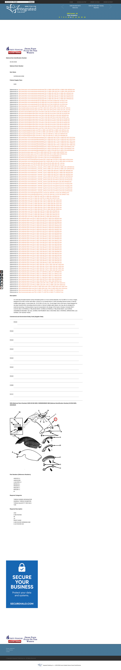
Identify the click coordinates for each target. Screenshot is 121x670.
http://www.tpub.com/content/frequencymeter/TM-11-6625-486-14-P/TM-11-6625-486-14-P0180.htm (46, 161)
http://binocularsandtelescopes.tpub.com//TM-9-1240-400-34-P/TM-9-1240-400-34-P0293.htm (44, 122)
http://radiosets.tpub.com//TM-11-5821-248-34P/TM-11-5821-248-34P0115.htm (40, 253)
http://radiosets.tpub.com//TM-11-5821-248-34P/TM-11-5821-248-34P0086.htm (40, 251)
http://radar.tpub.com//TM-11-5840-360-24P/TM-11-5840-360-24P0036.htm (39, 211)
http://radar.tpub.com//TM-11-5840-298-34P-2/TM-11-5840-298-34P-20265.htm (40, 209)
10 (68, 17)
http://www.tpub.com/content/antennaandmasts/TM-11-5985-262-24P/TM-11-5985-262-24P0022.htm (46, 93)
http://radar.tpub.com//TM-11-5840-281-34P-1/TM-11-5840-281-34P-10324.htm (40, 202)
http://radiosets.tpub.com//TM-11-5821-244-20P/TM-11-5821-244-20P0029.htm (40, 233)
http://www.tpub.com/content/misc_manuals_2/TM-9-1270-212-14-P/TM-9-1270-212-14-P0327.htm (45, 185)
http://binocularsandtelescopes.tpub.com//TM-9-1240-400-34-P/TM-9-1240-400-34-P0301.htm (44, 124)
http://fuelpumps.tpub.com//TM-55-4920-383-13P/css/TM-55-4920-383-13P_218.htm (42, 163)
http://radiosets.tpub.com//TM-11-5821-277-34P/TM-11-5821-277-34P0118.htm (40, 277)
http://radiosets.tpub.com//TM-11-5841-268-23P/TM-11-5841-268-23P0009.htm (40, 279)
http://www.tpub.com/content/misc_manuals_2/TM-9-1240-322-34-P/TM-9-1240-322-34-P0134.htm (45, 179)
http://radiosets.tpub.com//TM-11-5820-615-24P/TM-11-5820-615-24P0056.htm (40, 231)
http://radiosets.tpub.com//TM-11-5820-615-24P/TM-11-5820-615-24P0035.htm (40, 227)
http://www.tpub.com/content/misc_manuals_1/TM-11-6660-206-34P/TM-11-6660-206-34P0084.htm (46, 170)
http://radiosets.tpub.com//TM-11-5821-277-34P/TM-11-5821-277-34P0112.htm (40, 273)
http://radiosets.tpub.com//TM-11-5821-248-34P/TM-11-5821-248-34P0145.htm (40, 255)
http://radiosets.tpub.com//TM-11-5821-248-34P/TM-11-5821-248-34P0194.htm (40, 262)
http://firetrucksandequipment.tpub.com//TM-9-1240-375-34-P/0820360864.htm (40, 157)
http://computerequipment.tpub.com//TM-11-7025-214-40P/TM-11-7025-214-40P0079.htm (43, 133)
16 (85, 17)
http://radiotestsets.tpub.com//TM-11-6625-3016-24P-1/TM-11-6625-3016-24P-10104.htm (43, 288)
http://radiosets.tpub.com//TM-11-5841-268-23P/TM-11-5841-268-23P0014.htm (40, 281)
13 (76, 17)
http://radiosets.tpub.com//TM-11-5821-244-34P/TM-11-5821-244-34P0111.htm (40, 240)
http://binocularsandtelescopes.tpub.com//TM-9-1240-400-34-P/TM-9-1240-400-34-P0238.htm (44, 119)
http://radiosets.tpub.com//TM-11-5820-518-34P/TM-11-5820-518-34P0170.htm (40, 224)
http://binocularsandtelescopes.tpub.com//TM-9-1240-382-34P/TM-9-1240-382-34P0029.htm (44, 115)
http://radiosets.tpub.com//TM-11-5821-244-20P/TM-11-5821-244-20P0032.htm (40, 237)
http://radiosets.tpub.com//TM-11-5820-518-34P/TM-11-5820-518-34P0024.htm (40, 218)
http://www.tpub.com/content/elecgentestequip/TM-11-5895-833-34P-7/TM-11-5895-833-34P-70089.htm (47, 143)
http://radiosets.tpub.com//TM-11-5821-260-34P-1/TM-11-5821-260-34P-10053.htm (41, 266)
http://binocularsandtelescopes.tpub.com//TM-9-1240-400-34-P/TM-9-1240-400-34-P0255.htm (44, 121)
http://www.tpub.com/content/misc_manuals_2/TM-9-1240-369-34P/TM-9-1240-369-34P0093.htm (45, 181)
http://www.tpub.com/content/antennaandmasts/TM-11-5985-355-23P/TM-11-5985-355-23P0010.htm (46, 97)
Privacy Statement (10, 648)
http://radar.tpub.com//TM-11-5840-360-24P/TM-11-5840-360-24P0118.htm (39, 213)
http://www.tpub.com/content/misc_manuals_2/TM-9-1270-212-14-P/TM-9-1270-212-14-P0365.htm (45, 187)
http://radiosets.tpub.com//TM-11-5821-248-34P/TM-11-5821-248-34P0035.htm (40, 248)
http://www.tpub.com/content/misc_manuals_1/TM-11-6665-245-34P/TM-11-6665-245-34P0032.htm (46, 174)
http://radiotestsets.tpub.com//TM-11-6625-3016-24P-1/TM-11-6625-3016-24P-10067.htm (43, 286)
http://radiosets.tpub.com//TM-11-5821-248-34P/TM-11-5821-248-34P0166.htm (40, 260)
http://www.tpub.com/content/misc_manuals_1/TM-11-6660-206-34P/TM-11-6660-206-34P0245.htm (46, 172)
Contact (8, 651)
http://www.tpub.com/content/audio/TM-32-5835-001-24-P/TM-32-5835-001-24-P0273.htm (43, 102)
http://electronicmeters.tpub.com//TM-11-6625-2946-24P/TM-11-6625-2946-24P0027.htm (43, 152)
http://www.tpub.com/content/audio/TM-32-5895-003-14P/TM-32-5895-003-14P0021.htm (43, 106)
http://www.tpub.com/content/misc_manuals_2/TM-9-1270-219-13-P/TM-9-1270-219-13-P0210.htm (45, 191)
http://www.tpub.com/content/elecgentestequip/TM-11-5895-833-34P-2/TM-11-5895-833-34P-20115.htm (47, 139)
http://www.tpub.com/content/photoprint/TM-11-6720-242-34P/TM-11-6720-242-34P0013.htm (44, 192)
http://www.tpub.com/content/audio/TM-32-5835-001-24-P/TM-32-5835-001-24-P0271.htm (43, 100)
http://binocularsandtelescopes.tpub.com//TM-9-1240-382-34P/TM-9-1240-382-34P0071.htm (44, 117)
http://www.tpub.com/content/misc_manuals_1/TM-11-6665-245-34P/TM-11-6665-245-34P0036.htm (46, 176)
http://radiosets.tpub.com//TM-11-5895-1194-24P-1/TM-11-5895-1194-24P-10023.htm (42, 283)
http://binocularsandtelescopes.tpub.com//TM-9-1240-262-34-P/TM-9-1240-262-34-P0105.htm (44, 113)
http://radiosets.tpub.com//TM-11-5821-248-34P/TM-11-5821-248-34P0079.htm (40, 249)
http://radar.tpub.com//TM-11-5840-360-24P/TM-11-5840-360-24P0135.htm (39, 214)
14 (79, 17)
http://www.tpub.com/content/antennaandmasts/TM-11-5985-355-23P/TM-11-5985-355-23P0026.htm (46, 98)
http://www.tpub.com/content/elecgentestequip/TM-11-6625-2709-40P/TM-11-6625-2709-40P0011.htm (46, 146)
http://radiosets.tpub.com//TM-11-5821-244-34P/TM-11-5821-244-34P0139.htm (40, 244)
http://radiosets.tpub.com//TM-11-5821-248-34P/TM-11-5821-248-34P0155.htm (40, 259)
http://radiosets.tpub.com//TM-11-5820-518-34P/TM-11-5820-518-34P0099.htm (40, 222)
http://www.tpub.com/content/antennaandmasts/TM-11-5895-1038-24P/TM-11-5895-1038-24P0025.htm (47, 89)
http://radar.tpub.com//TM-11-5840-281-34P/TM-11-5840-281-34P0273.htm (39, 198)
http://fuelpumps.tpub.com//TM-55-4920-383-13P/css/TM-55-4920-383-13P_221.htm (42, 165)
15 (82, 17)
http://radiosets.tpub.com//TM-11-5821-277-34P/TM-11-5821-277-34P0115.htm (40, 275)
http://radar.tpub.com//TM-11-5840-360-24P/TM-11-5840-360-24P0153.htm (39, 216)
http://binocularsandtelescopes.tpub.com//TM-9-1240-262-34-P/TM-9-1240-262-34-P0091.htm (44, 111)
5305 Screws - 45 (72, 13)
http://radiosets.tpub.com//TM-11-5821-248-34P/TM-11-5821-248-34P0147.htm (40, 257)
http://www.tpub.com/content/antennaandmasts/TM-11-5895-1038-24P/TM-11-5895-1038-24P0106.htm (47, 91)
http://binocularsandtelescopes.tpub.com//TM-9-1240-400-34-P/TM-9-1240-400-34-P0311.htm (44, 126)
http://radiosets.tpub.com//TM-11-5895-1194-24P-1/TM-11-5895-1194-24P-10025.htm (42, 284)
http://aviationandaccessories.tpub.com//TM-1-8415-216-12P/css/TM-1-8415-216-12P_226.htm (44, 108)
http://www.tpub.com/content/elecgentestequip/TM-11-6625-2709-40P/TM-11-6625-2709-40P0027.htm (46, 148)
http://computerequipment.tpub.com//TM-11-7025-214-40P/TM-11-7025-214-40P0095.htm (43, 135)
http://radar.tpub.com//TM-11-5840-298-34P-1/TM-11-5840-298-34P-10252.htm (40, 205)
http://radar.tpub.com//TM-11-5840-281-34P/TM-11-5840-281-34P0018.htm (39, 196)
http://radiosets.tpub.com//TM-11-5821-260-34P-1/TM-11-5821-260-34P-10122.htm (41, 270)
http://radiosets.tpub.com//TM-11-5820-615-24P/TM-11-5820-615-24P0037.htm (40, 229)
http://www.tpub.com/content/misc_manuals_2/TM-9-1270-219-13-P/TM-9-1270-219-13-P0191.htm (45, 189)
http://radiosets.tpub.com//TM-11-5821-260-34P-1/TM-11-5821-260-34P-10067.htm (41, 268)
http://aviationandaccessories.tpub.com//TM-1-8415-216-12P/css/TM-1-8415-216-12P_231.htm (44, 109)
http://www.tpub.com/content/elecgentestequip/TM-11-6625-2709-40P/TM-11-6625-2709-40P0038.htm (46, 150)
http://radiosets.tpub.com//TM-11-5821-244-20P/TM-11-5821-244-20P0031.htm (40, 235)
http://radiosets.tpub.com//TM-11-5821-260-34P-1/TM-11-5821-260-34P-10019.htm (41, 264)
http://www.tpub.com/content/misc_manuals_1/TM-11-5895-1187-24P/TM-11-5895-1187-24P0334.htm (46, 168)
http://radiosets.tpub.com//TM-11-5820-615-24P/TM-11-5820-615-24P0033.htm (40, 226)
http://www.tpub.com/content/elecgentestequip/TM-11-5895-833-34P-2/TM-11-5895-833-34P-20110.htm (47, 137)
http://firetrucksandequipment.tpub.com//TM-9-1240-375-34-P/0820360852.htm (40, 156)
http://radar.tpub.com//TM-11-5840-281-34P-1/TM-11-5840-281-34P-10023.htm (40, 200)
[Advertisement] (46, 33)
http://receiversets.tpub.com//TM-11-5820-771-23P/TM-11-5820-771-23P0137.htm (41, 292)
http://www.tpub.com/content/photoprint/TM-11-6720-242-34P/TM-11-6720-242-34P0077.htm (44, 194)
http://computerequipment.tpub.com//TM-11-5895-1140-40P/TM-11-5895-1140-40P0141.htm (44, 130)
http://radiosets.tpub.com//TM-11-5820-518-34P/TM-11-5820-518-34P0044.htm (40, 220)
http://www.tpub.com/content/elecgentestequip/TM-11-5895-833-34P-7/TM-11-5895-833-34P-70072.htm (47, 141)
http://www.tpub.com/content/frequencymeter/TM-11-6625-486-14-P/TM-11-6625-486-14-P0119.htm (46, 159)
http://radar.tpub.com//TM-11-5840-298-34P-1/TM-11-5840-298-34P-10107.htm (40, 203)
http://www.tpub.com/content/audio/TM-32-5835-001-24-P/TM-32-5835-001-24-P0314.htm (43, 104)
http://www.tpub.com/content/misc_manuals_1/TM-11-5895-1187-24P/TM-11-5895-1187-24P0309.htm (46, 167)
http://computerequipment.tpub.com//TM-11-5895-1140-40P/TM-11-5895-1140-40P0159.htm (44, 132)
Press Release (9, 650)
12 (73, 17)
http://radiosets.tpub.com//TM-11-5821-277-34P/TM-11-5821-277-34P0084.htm (40, 272)
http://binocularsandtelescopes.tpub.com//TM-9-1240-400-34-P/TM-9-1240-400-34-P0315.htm (44, 128)
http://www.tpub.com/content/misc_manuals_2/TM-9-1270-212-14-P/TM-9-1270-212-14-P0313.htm (45, 183)
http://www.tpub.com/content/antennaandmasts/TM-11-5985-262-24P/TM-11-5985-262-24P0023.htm (46, 95)
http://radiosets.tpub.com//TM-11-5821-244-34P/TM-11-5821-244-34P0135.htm (40, 242)
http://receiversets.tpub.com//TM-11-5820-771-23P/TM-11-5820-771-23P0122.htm (41, 290)
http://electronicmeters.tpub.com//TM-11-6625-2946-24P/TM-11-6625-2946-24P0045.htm (43, 154)
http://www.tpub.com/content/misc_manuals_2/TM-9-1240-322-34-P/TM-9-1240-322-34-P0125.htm (45, 178)
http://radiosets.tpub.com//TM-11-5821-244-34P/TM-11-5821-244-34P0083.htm (40, 238)
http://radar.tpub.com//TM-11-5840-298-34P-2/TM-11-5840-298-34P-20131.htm (40, 207)
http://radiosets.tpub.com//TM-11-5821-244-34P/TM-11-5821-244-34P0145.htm (40, 246)
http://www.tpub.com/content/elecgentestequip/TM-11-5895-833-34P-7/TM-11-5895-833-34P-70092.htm (47, 145)
